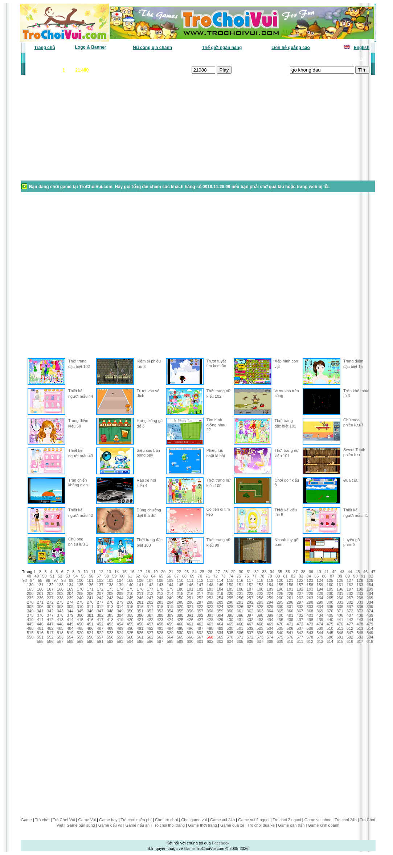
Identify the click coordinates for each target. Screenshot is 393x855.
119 (270, 580)
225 (280, 593)
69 (192, 576)
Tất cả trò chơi (247, 58)
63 (145, 576)
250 (180, 598)
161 (339, 585)
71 (207, 576)
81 (285, 576)
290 (230, 602)
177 (150, 589)
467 (250, 624)
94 (32, 580)
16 (132, 572)
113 (210, 580)
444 (370, 619)
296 (290, 602)
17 (140, 572)
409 (370, 615)
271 (40, 602)
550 (30, 637)
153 (260, 585)
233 (359, 593)
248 (160, 598)
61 (130, 576)
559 (120, 637)
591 (100, 641)
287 (200, 602)
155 (280, 585)
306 (40, 606)
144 (170, 585)
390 (180, 615)
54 (75, 576)
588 (70, 641)
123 (310, 580)
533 (210, 633)
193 (310, 589)
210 (130, 593)
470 (280, 624)
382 (100, 615)
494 (170, 628)
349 (120, 611)
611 (299, 641)
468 (260, 624)
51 (52, 576)
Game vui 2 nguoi (253, 820)
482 (50, 628)
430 (230, 619)
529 (170, 633)
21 (171, 572)
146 (190, 585)
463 (210, 624)
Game (26, 820)
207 (100, 593)
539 (270, 633)
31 (249, 572)
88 (339, 576)
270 (30, 602)
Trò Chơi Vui (64, 820)
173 (110, 589)
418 (110, 619)
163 (359, 585)
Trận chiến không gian (78, 482)
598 (170, 641)
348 (110, 611)
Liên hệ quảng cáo (290, 47)
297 (299, 602)
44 (350, 572)
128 (359, 580)
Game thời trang (202, 825)
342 (50, 611)
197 (350, 589)
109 (170, 580)
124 (319, 580)
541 (290, 633)
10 (85, 572)
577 (299, 637)
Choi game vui (193, 820)
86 (324, 576)
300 (330, 602)
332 (299, 606)
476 (339, 624)
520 (80, 633)
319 (170, 606)
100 (80, 580)
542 (299, 633)
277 (100, 602)
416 (90, 619)
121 (290, 580)
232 (350, 593)
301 (339, 602)
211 (140, 593)
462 (200, 624)
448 (60, 624)
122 (299, 580)
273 (60, 602)
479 (370, 624)
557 (100, 637)
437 (299, 619)
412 (50, 619)
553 (60, 637)
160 (330, 585)
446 (40, 624)
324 (220, 606)
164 (370, 585)
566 (190, 637)
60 (122, 576)
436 (290, 619)
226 (290, 593)
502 (250, 628)
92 (371, 576)
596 (150, 641)
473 (310, 624)
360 (230, 611)
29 (233, 572)
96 (48, 580)
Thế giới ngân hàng (222, 47)
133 (60, 585)
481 (40, 628)
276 (90, 602)
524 (120, 633)
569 (220, 637)
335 (330, 606)
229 (319, 593)
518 (60, 633)
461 (190, 624)
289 (220, 602)
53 (68, 576)
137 (100, 585)
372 (350, 611)
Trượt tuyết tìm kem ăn (216, 363)
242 (100, 598)
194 (319, 589)
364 (270, 611)
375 (30, 615)
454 (120, 624)
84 (309, 576)
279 (120, 602)
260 (280, 598)
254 (220, 598)
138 (110, 585)
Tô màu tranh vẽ (349, 58)
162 (350, 585)
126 (339, 580)
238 (60, 598)
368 (310, 611)
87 (332, 576)
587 (60, 641)
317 (150, 606)
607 (260, 641)
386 (140, 615)
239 (70, 598)
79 (270, 576)
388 (160, 615)
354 (170, 611)
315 (130, 606)
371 (339, 611)
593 (120, 641)
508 (310, 628)
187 (250, 589)
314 (120, 606)
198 (359, 589)
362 (250, 611)
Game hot (316, 58)
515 (30, 633)
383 (110, 615)
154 (270, 585)
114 (220, 580)
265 (330, 598)
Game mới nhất (88, 58)
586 (50, 641)
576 (290, 637)
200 (30, 593)
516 (40, 633)
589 (80, 641)
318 (160, 606)
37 (295, 572)
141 (140, 585)
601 (200, 641)
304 (370, 602)
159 (319, 585)
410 (30, 619)
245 (130, 598)
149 (220, 585)
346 (90, 611)
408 (359, 615)
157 (299, 585)
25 (202, 572)
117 (250, 580)
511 (339, 628)
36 (288, 572)
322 (200, 606)
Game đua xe (232, 825)
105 (130, 580)
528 (160, 633)
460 (180, 624)
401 (290, 615)
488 (110, 628)
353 (160, 611)
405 (330, 615)
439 (319, 619)
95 (40, 580)
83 (301, 576)
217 (200, 593)
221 (240, 593)
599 (180, 641)
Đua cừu (351, 480)
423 (160, 619)
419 (120, 619)
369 (319, 611)
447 (50, 624)
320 (180, 606)
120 (280, 580)
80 (277, 576)
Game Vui (87, 820)
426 (190, 619)
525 (130, 633)
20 (163, 572)
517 (50, 633)
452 (100, 624)
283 (160, 602)
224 (270, 593)
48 (29, 576)
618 (370, 641)
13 (109, 572)
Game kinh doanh (323, 825)
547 (350, 633)
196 (339, 589)
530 (180, 633)
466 (240, 624)
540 (280, 633)
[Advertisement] (80, 131)
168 (60, 589)
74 (231, 576)
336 (339, 606)
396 (240, 615)
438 (310, 619)
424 (170, 619)
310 (80, 606)
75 (239, 576)
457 (150, 624)
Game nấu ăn (138, 825)
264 (319, 598)
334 (319, 606)
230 (330, 593)
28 (225, 572)
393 (210, 615)
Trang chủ (44, 47)
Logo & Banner (90, 47)
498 (210, 628)
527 (150, 633)
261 (290, 598)
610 (290, 641)
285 (180, 602)
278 (110, 602)
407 (350, 615)
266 (339, 598)
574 (270, 637)
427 (200, 619)
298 (310, 602)
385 (130, 615)
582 (350, 637)
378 (60, 615)
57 (99, 576)
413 (60, 619)
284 (170, 602)
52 (60, 576)
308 (60, 606)
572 (250, 637)
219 (220, 593)
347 (100, 611)
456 (140, 624)
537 (250, 633)
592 (110, 641)
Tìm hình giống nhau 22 (216, 425)
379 (70, 615)
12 (101, 572)
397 (250, 615)
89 (347, 576)
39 (311, 572)
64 (153, 576)
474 (319, 624)
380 (80, 615)
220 (230, 593)
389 (170, 615)
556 (90, 637)
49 (36, 576)
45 (357, 572)
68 (184, 576)
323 (210, 606)
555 (80, 637)
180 (180, 589)
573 (260, 637)
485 (80, 628)
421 (140, 619)
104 (120, 580)
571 (240, 637)
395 (230, 615)
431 (240, 619)
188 (260, 589)
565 (180, 637)
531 (190, 633)
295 (280, 602)
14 (116, 572)
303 (359, 602)
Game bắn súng (81, 825)
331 (290, 606)
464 (220, 624)
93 (24, 580)
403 (310, 615)
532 (200, 633)
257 (250, 598)
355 (180, 611)
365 (280, 611)
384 (120, 615)
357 (200, 611)
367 (299, 611)
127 (350, 580)
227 (299, 593)
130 (30, 585)
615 (339, 641)
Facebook (220, 843)
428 (210, 619)
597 (160, 641)
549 (370, 633)
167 (50, 589)
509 (319, 628)
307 (50, 606)
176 (140, 589)
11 (93, 572)
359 (220, 611)
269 (370, 598)
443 (359, 619)
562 (150, 637)
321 (190, 606)
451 (90, 624)
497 (200, 628)
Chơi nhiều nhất (127, 58)
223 (260, 593)
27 (218, 572)
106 (140, 580)
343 (60, 611)
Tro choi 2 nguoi (287, 820)
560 (130, 637)
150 (230, 585)
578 (310, 637)
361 (240, 611)
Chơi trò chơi (166, 820)
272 (50, 602)
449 (70, 624)
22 (179, 572)
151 (240, 585)
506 (290, 628)
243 (110, 598)
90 (355, 576)
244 (120, 598)
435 (280, 619)
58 (107, 576)
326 (240, 606)
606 (250, 641)
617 (359, 641)
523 (110, 633)
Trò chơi (42, 820)
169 (70, 589)
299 (319, 602)
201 (40, 593)
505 (280, 628)
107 (150, 580)
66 (169, 576)
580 (330, 637)
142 (150, 585)
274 (70, 602)
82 (293, 576)
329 (270, 606)
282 (150, 602)
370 (330, 611)
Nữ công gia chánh (152, 47)
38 (303, 572)
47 (373, 572)
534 (220, 633)
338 (359, 606)
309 (70, 606)
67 (177, 576)
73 (223, 576)
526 (140, 633)
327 (250, 606)
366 (290, 611)
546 (339, 633)
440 (330, 619)
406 (339, 615)
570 (230, 637)
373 (359, 611)
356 (190, 611)
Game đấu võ (110, 825)
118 (260, 580)
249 (170, 598)
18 (148, 572)
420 (130, 619)
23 (186, 572)
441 (339, 619)
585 (40, 641)
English (361, 47)
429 (220, 619)
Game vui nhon (318, 820)
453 (110, 624)
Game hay (108, 820)
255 (230, 598)
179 (170, 589)
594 (130, 641)
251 (190, 598)
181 (190, 589)
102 (100, 580)
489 (120, 628)
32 (256, 572)
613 (319, 641)
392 (200, 615)
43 (342, 572)
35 (280, 572)
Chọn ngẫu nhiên (208, 58)
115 (230, 580)
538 (260, 633)
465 (230, 624)
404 (319, 615)
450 (80, 624)
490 (130, 628)
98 (63, 580)
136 (90, 585)
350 (130, 611)
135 (80, 585)
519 (70, 633)
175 (130, 589)
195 (330, 589)
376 (40, 615)
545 (330, 633)
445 (30, 624)
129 (370, 580)
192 (299, 589)
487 (100, 628)
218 (210, 593)
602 (210, 641)
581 (339, 637)
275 (80, 602)
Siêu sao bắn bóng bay (148, 452)
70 (200, 576)
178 (160, 589)
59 (114, 576)
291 (240, 602)
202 (50, 593)
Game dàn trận (291, 825)
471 (290, 624)
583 (359, 637)
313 (110, 606)
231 (339, 593)
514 (370, 628)
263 (310, 598)
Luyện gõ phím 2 (351, 542)
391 (190, 615)
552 (50, 637)
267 (350, 598)
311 (90, 606)
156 (290, 585)
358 (210, 611)
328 (260, 606)
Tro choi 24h (346, 820)
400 (280, 615)
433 (260, 619)
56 (91, 576)
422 (150, 619)
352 (150, 611)
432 (250, 619)
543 (310, 633)
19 (155, 572)
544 (319, 633)
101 (90, 580)
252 (200, 598)
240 (80, 598)
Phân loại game (167, 58)
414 (70, 619)
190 (280, 589)
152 (250, 585)
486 (90, 628)
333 (310, 606)
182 (200, 589)
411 (40, 619)
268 (359, 598)
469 (270, 624)
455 (130, 624)
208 (110, 593)
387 (150, 615)
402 (299, 615)
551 (40, 637)
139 (120, 585)
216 (190, 593)
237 (50, 598)
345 (80, 611)
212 (150, 593)
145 (180, 585)
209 (120, 593)
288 (210, 602)
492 (150, 628)
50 (44, 576)
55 (83, 576)
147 (200, 585)
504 (270, 628)
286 (190, 602)
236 (40, 598)
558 (110, 637)
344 (70, 611)
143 (160, 585)
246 (140, 598)
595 (140, 641)
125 (330, 580)
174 (120, 589)
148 (210, 585)
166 (40, 589)
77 (254, 576)
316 (140, 606)
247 (150, 598)
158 (310, 585)
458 (160, 624)
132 (50, 585)
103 (110, 580)
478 (359, 624)
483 (60, 628)
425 (180, 619)
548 (359, 633)
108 (160, 580)
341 (40, 611)
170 (80, 589)
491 (140, 628)
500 (230, 628)
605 (240, 641)
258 (260, 598)
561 (140, 637)
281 (140, 602)
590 (90, 641)
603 (220, 641)
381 (90, 615)
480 (30, 628)
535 (230, 633)
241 (90, 598)
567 (200, 637)
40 (318, 572)
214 (170, 593)
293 (260, 602)
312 (100, 606)
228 (310, 593)
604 (230, 641)
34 (272, 572)
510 (330, 628)
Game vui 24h (222, 820)
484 (70, 628)
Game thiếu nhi (285, 58)
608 (270, 641)
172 (100, 589)
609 (280, 641)
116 (240, 580)
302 (350, 602)
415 (80, 619)
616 (350, 641)
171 (90, 589)
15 (124, 572)
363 (260, 611)
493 (160, 628)
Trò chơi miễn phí (136, 820)
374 (370, 611)
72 (215, 576)
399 (270, 615)
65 (161, 576)
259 (270, 598)
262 (299, 598)
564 (170, 637)
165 (30, 589)
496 (190, 628)
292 (250, 602)
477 (350, 624)
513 (359, 628)
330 (280, 606)
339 (370, 606)
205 (80, 593)
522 (100, 633)
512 (350, 628)
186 (240, 589)
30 (241, 572)
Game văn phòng (47, 58)
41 (326, 572)
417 (100, 619)
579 (319, 637)
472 (299, 624)
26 (210, 572)
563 (160, 637)
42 (334, 572)
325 (230, 606)
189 (270, 589)
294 (270, 602)
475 (330, 624)
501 (240, 628)
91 (363, 576)
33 (264, 572)
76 (246, 576)
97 (55, 580)
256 (240, 598)
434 (270, 619)
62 (137, 576)
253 (210, 598)
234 (370, 593)
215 (180, 593)
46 (365, 572)
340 (30, 611)
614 (330, 641)
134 (70, 585)
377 (50, 615)
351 (140, 611)
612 (310, 641)
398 (260, 615)
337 (350, 606)
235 (30, 598)
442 (350, 619)
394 (220, 615)
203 (60, 593)
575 (280, 637)
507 (299, 628)
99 (71, 580)
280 (130, 602)
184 (220, 589)
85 (316, 576)
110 (180, 580)
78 (262, 576)
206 (90, 593)
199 (370, 589)
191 (290, 589)
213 (160, 593)
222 (250, 593)
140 (130, 585)
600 (190, 641)
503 (260, 628)
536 (240, 633)
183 (210, 589)
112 (200, 580)
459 (170, 624)
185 (230, 589)
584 (370, 637)
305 (30, 606)
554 (70, 637)
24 (194, 572)
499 (220, 628)
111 (190, 580)
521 (90, 633)
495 (180, 628)
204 (70, 593)
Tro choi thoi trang (169, 825)
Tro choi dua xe (261, 825)
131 (40, 585)
